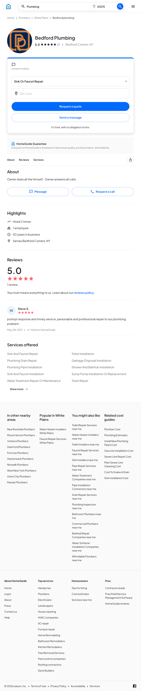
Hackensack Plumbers (20, 458)
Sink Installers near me (85, 460)
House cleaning (47, 611)
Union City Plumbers (19, 476)
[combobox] (55, 6)
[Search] (120, 6)
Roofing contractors (49, 664)
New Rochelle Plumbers (21, 429)
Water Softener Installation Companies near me (85, 546)
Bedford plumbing (63, 17)
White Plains (41, 17)
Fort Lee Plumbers (17, 452)
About (11, 159)
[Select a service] (70, 81)
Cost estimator (80, 593)
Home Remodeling (49, 635)
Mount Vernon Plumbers (21, 435)
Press (7, 605)
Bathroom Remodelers (51, 641)
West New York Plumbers (21, 470)
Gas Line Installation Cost (118, 450)
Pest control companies (52, 658)
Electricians (45, 599)
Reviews (24, 159)
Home (10, 17)
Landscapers (45, 605)
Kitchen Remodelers (50, 646)
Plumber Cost (112, 429)
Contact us (10, 611)
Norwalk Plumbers (17, 464)
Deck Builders (46, 670)
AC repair (43, 623)
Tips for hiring (79, 588)
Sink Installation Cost (116, 478)
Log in (7, 593)
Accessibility (78, 686)
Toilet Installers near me (85, 444)
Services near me (82, 599)
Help (7, 617)
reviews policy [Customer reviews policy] (84, 293)
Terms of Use (38, 686)
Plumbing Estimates (115, 435)
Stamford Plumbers (18, 446)
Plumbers (24, 17)
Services (38, 159)
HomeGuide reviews (117, 603)
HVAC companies (48, 617)
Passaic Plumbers (17, 482)
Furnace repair (46, 629)
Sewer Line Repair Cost (117, 456)
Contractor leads (115, 588)
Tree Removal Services (51, 652)
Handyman (44, 588)
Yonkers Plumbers (17, 441)
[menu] (8, 6)
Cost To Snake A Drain (116, 472)
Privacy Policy (58, 686)
